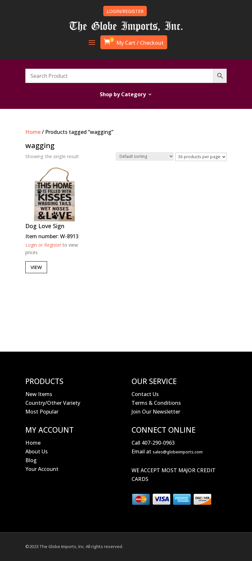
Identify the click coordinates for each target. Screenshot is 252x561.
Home (33, 131)
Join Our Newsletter (156, 411)
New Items (38, 394)
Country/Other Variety (52, 402)
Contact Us (145, 394)
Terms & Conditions (156, 402)
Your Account (41, 469)
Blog (31, 460)
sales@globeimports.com (178, 452)
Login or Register (43, 245)
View (36, 267)
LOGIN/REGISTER (125, 11)
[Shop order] (145, 156)
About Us (36, 451)
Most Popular (41, 411)
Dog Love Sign (44, 226)
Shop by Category (123, 95)
